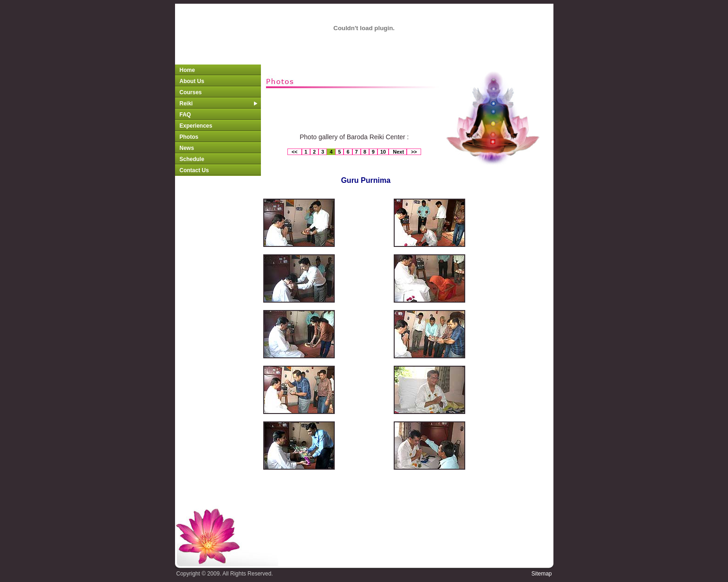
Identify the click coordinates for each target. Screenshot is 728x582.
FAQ (185, 114)
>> (414, 152)
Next (397, 152)
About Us (192, 81)
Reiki (218, 103)
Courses (191, 92)
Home (187, 70)
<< (294, 152)
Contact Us (194, 170)
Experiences (196, 126)
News (187, 148)
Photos (189, 137)
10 (383, 152)
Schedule (192, 159)
